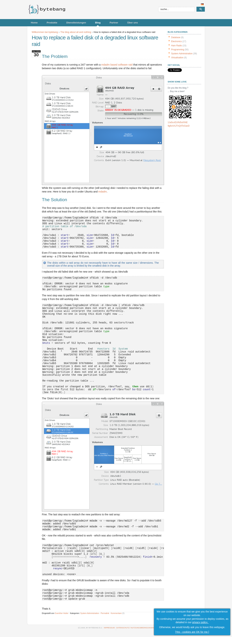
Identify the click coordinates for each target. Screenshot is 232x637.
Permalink (105, 613)
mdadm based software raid (117, 64)
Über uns (132, 22)
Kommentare (116, 613)
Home (34, 22)
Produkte (52, 22)
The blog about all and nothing (75, 32)
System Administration (89, 613)
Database (175, 37)
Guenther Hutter (61, 613)
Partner (114, 22)
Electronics (176, 41)
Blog (98, 22)
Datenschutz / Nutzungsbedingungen (135, 628)
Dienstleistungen (76, 22)
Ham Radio (176, 45)
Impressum (109, 628)
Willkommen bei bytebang (45, 32)
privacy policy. (200, 622)
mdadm (102, 191)
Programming (177, 49)
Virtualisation (177, 57)
